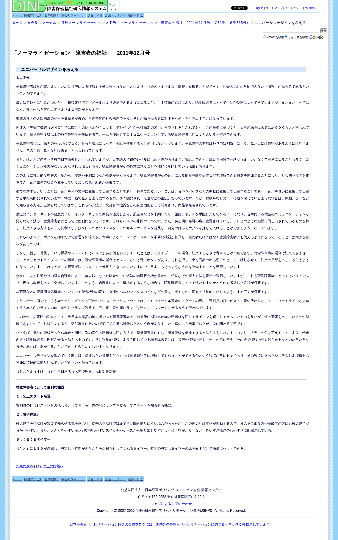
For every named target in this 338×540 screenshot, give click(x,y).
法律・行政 (135, 15)
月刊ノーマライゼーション (83, 23)
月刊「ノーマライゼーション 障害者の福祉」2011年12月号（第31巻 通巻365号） (180, 23)
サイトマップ (274, 7)
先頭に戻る (25, 466)
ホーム (17, 15)
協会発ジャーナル (73, 15)
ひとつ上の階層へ (50, 466)
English (259, 7)
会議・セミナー (115, 15)
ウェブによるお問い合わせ (171, 504)
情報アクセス (33, 15)
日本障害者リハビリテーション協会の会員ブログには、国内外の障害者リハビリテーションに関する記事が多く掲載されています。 (171, 524)
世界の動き (51, 15)
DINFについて (294, 7)
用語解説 (310, 7)
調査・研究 (95, 15)
